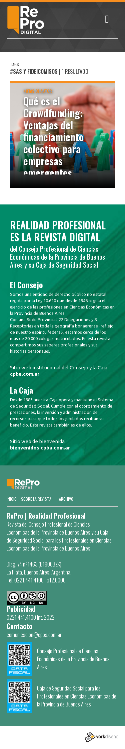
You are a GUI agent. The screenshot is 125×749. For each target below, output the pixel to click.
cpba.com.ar (24, 374)
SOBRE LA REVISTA (36, 499)
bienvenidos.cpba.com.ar (40, 447)
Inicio (12, 499)
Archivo (66, 499)
